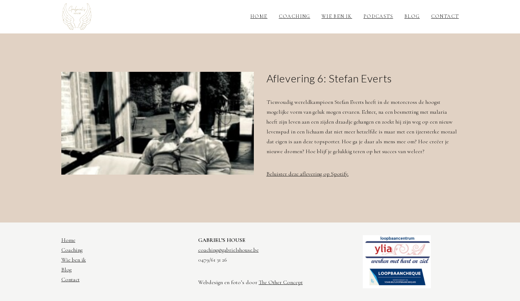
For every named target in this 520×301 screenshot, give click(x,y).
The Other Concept (281, 282)
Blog (412, 16)
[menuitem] (261, 16)
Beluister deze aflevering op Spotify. (308, 173)
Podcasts (378, 16)
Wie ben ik (337, 16)
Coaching (294, 16)
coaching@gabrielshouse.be (228, 249)
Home (259, 16)
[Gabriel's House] (77, 16)
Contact (445, 16)
